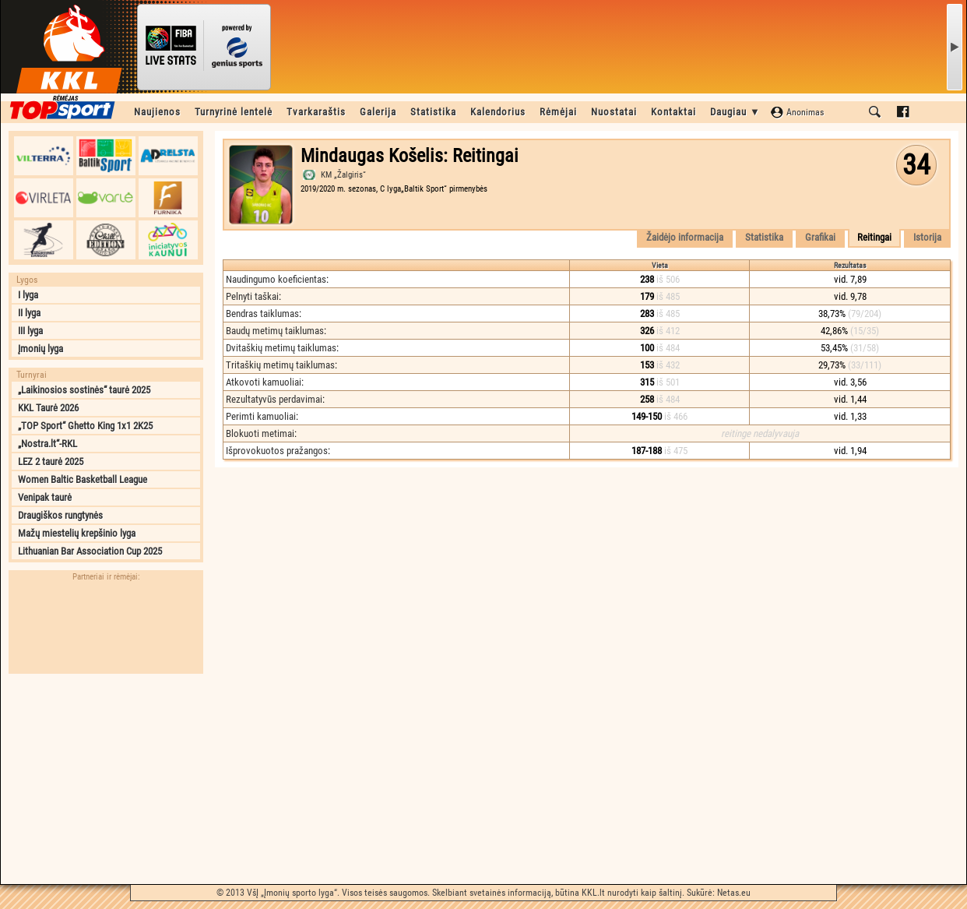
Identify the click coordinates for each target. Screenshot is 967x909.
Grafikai (820, 237)
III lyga (30, 330)
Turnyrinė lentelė (234, 112)
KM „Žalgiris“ (343, 175)
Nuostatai (614, 112)
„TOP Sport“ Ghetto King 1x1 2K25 (85, 426)
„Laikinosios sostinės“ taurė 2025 (84, 390)
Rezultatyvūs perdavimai (274, 399)
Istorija (927, 237)
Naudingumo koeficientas (276, 279)
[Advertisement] (106, 779)
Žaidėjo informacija (684, 237)
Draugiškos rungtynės (60, 515)
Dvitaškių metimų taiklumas (281, 348)
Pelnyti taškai (252, 296)
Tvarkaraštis (316, 112)
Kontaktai (673, 112)
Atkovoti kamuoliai (263, 382)
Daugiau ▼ (735, 112)
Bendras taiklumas (262, 313)
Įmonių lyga (40, 348)
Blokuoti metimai (260, 433)
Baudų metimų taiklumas (275, 330)
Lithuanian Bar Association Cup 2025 (90, 551)
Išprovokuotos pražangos (277, 450)
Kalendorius (498, 112)
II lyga (29, 313)
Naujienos (157, 112)
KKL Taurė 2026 (48, 408)
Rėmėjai (558, 112)
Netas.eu (734, 892)
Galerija (378, 112)
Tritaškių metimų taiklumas (280, 365)
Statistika (433, 112)
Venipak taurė (45, 497)
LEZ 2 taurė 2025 (50, 461)
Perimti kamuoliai (261, 416)
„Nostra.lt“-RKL (47, 443)
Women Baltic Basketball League (82, 479)
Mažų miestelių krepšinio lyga (76, 533)
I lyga (28, 295)
